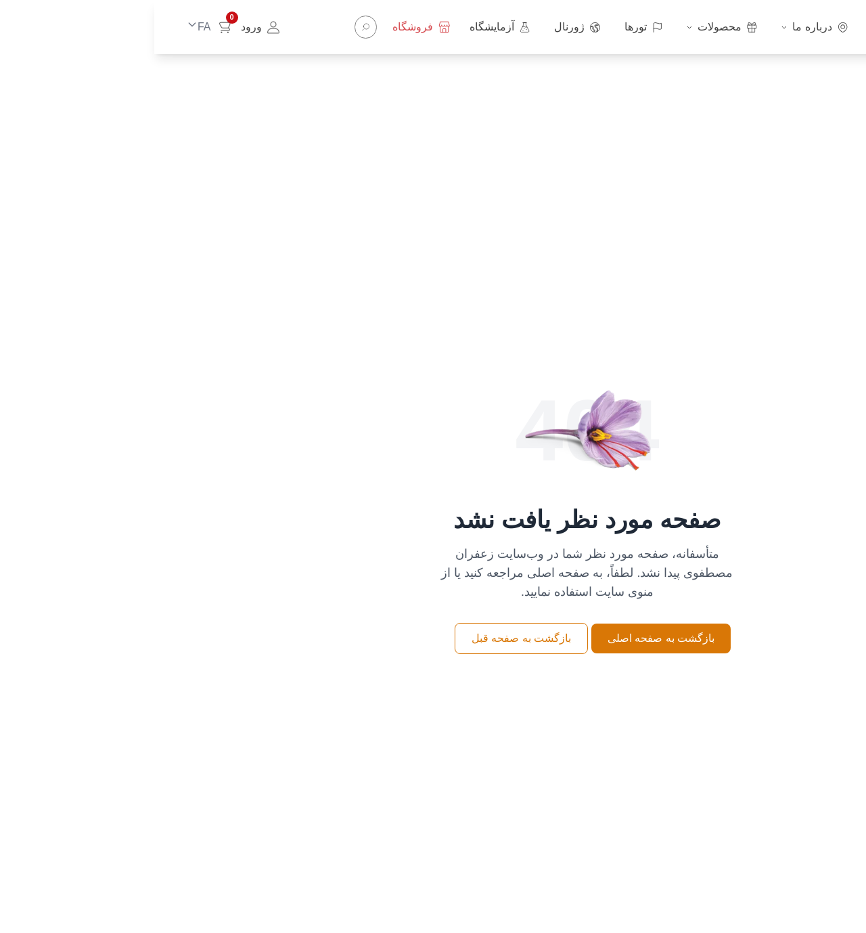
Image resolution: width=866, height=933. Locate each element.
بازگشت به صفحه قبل (367, 638)
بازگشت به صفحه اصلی (506, 638)
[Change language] (40, 27)
